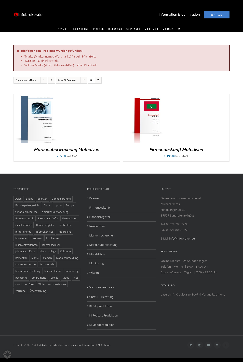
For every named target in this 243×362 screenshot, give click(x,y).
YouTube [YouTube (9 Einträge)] (20, 290)
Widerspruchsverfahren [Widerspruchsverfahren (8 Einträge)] (52, 284)
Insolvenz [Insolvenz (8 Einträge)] (36, 238)
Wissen (94, 273)
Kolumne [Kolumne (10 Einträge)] (65, 251)
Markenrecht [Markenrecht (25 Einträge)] (47, 264)
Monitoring (96, 263)
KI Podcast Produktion (103, 315)
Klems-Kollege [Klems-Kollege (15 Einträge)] (47, 251)
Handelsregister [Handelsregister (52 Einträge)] (45, 225)
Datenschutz (90, 345)
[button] (7, 354)
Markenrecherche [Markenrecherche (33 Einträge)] (25, 264)
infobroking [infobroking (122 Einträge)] (64, 231)
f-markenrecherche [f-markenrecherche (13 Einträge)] (26, 211)
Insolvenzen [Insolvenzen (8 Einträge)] (53, 238)
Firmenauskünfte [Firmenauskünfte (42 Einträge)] (48, 218)
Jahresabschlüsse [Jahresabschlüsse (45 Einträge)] (25, 251)
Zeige (67, 80)
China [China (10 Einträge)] (47, 205)
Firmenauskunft (99, 207)
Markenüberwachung (103, 245)
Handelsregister (99, 217)
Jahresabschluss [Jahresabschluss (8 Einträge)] (51, 244)
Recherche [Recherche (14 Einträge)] (21, 277)
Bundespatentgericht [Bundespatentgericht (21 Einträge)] (27, 205)
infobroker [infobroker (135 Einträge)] (65, 225)
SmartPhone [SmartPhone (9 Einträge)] (39, 277)
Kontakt (107, 345)
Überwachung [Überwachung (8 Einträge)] (38, 290)
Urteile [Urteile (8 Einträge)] (54, 277)
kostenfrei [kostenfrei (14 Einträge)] (21, 257)
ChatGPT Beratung (101, 297)
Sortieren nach (26, 80)
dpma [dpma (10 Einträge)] (58, 205)
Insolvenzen (97, 226)
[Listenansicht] (98, 80)
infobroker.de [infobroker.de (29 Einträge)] (23, 231)
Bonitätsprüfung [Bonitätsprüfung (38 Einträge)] (61, 198)
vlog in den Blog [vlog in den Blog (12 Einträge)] (24, 284)
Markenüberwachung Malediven (66, 149)
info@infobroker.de (182, 238)
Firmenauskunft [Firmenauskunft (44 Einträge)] (24, 218)
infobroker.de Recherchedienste (54, 345)
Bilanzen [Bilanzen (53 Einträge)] (42, 198)
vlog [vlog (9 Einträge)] (76, 277)
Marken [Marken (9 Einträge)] (47, 257)
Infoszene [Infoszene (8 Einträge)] (20, 238)
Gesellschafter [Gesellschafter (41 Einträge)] (23, 225)
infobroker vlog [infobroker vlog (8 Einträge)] (44, 231)
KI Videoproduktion (101, 325)
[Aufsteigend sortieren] (51, 80)
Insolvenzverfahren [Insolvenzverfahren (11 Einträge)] (26, 244)
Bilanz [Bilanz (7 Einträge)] (29, 198)
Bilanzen (94, 198)
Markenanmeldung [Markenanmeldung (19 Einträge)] (67, 257)
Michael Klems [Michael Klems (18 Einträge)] (52, 271)
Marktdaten (97, 254)
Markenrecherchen (102, 235)
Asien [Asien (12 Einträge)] (18, 198)
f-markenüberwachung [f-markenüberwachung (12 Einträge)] (55, 211)
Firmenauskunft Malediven (176, 149)
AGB (100, 345)
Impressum (76, 345)
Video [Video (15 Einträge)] (66, 277)
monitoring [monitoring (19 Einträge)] (71, 271)
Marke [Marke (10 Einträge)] (35, 257)
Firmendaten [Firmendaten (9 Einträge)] (69, 218)
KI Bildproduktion (100, 306)
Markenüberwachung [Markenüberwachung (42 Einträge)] (27, 271)
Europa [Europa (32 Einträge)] (70, 205)
